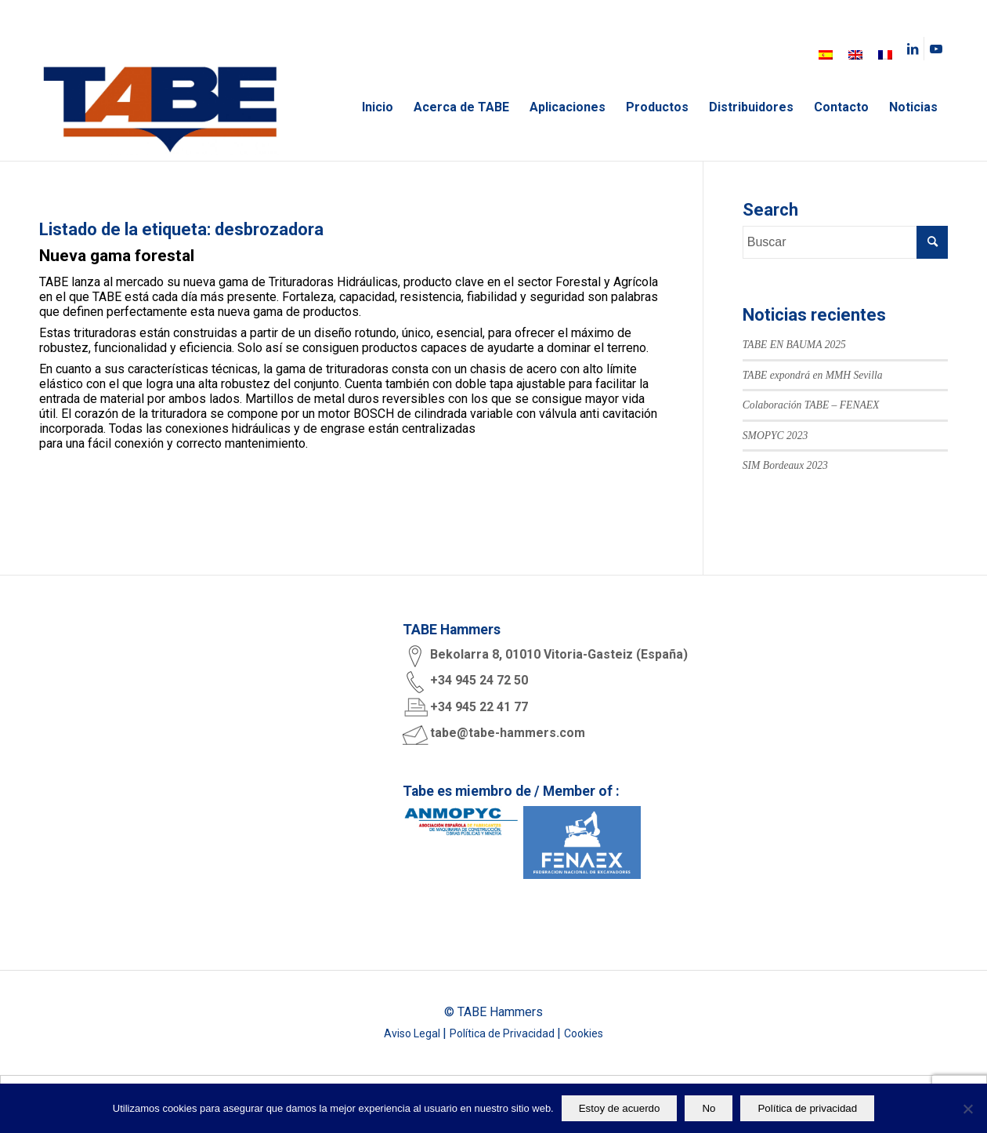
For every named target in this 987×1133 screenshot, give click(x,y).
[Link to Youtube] (936, 48)
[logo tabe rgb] (159, 107)
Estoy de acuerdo (619, 1108)
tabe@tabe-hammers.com (507, 732)
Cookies (583, 1033)
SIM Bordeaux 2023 (785, 465)
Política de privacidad (807, 1108)
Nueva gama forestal (116, 255)
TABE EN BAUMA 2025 (794, 344)
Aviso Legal (413, 1033)
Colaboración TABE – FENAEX (811, 405)
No (708, 1108)
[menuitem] (826, 55)
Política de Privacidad (503, 1033)
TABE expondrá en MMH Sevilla (813, 375)
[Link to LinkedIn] (912, 48)
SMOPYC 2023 (775, 435)
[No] (967, 1109)
